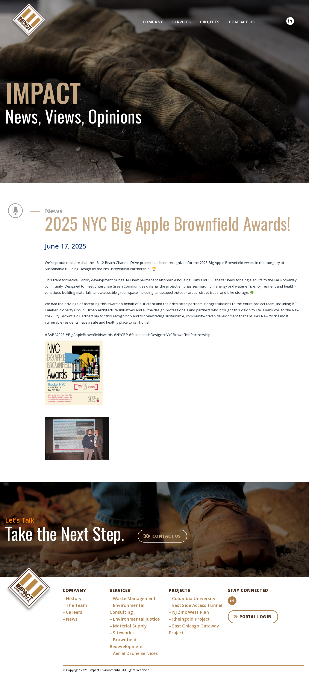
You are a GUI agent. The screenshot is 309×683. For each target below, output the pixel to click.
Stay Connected (248, 590)
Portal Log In (257, 617)
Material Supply (128, 626)
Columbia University (192, 598)
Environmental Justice (135, 619)
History (72, 598)
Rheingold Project (189, 619)
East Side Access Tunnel (195, 605)
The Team (75, 605)
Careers (72, 612)
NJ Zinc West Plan (189, 612)
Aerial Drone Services (134, 653)
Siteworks (122, 633)
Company (74, 590)
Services (120, 590)
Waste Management (133, 598)
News (70, 619)
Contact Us (167, 535)
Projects (179, 590)
